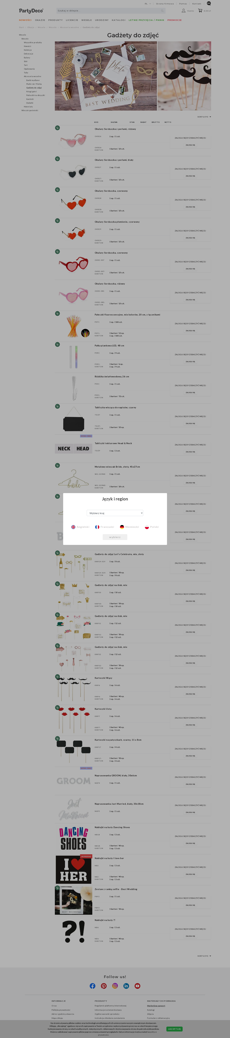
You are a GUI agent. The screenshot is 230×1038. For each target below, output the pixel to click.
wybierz (115, 537)
